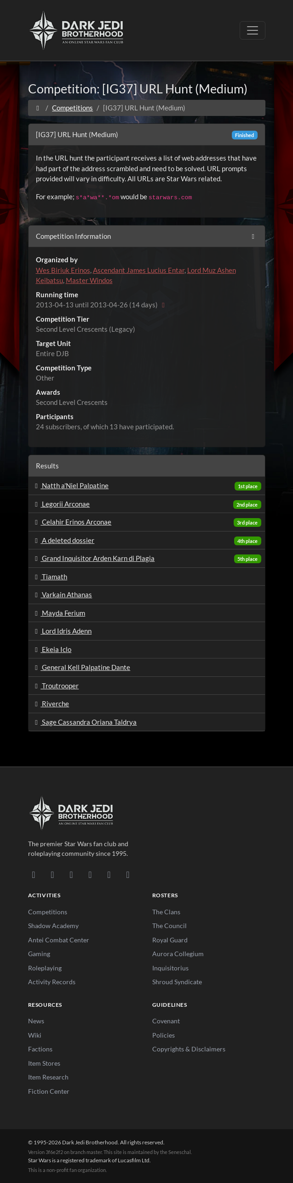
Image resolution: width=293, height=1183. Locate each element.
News (36, 1021)
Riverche (50, 703)
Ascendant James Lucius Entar (138, 270)
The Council (169, 925)
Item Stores (44, 1063)
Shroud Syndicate (177, 982)
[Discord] (34, 874)
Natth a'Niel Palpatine (70, 485)
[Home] (38, 108)
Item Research (48, 1077)
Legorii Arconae (61, 504)
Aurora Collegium (178, 954)
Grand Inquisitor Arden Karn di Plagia (93, 558)
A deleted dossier (63, 540)
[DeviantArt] (52, 874)
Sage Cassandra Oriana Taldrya (84, 722)
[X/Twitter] (109, 874)
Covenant (166, 1021)
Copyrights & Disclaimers (188, 1049)
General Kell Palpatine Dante (81, 667)
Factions (40, 1049)
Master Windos (89, 280)
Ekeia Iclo (52, 649)
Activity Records (51, 982)
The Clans (166, 912)
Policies (163, 1035)
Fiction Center (48, 1091)
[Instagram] (90, 874)
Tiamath (50, 576)
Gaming (39, 954)
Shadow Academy (53, 925)
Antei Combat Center (58, 940)
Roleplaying (45, 968)
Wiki (34, 1035)
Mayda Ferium (59, 613)
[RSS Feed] (128, 874)
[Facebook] (71, 874)
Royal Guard (170, 940)
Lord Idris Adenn (62, 631)
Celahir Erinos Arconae (72, 522)
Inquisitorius (170, 968)
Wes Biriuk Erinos (63, 270)
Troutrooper (55, 685)
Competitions (72, 108)
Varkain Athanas (62, 594)
